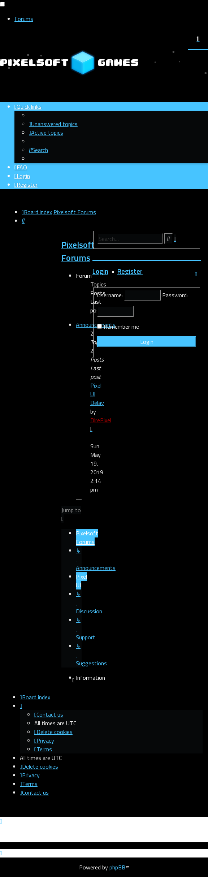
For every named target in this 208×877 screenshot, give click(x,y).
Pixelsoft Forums (77, 251)
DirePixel (100, 420)
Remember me (121, 326)
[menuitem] (53, 124)
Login (100, 271)
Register (130, 271)
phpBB (117, 867)
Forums (23, 18)
